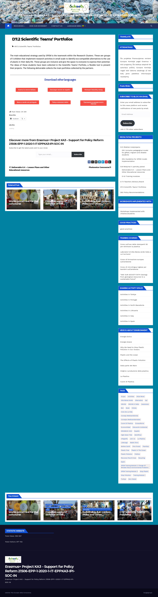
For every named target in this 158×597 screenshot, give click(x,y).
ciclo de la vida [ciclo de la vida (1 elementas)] (126, 412)
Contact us (56, 26)
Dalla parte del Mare (128, 366)
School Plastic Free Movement (63, 504)
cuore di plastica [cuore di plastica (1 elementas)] (127, 423)
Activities (49, 504)
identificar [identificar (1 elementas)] (138, 435)
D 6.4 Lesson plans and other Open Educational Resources (96, 509)
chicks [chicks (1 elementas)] (134, 408)
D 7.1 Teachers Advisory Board (132, 182)
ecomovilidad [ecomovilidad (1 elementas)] (125, 427)
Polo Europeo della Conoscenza (21, 592)
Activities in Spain (127, 321)
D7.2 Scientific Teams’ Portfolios (42, 39)
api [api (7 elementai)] (146, 400)
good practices (126, 229)
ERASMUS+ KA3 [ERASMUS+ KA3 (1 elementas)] (126, 431)
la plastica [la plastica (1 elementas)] (141, 439)
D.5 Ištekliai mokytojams (130, 147)
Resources (19, 26)
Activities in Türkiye (128, 294)
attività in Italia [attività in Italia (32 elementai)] (133, 404)
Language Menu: (75, 26)
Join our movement (38, 26)
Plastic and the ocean (129, 355)
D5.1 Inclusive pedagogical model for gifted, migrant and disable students (135, 152)
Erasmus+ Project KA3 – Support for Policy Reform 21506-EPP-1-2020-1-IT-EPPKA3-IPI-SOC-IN (79, 15)
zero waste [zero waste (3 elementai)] (132, 479)
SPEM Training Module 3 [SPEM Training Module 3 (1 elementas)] (129, 471)
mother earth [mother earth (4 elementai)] (125, 446)
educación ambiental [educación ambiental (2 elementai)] (140, 427)
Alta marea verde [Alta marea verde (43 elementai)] (127, 400)
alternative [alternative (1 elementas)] (139, 400)
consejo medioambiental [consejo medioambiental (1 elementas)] (129, 415)
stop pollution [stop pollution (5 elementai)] (126, 475)
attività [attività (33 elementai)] (123, 404)
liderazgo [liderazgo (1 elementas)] (124, 442)
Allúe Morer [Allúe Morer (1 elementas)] (140, 396)
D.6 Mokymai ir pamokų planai (132, 167)
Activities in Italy (127, 316)
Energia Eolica (126, 337)
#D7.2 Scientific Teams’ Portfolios (27, 46)
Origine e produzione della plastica (134, 371)
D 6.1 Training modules (131, 176)
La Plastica (124, 376)
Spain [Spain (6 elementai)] (123, 462)
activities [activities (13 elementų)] (131, 396)
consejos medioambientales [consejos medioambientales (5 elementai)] (130, 419)
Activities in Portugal (128, 300)
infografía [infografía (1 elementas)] (124, 439)
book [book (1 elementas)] (127, 408)
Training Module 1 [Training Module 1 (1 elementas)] (139, 475)
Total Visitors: (11, 542)
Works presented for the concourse (23, 202)
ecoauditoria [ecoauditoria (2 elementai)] (139, 423)
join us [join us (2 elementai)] (132, 439)
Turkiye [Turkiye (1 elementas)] (123, 479)
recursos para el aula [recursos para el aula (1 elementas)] (128, 458)
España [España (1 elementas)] (136, 431)
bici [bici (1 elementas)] (122, 408)
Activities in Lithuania (129, 310)
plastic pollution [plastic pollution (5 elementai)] (126, 454)
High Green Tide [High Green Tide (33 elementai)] (126, 435)
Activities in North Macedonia (132, 305)
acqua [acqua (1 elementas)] (123, 396)
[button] (151, 26)
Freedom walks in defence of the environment (55, 204)
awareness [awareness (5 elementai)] (145, 404)
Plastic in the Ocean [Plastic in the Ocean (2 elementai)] (139, 450)
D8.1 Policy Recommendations (132, 192)
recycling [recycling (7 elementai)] (141, 458)
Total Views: (10, 536)
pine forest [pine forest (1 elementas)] (136, 446)
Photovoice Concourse (100, 167)
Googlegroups (147, 592)
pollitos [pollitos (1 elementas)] (137, 454)
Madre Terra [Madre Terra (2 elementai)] (134, 442)
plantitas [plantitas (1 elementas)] (146, 446)
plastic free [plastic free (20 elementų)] (125, 450)
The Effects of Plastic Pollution (133, 360)
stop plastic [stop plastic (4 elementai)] (144, 471)
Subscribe (78, 154)
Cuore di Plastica (127, 382)
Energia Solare (126, 342)
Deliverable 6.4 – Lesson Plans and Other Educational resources (96, 204)
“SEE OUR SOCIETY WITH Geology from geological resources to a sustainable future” (133, 277)
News (10, 509)
